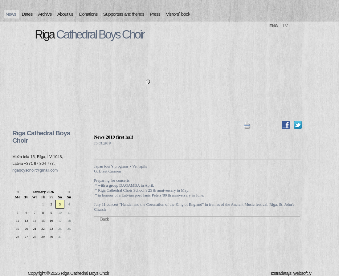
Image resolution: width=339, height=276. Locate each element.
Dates (27, 14)
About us (65, 14)
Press (155, 14)
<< (17, 192)
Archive (45, 14)
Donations (88, 14)
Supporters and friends (123, 14)
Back (104, 219)
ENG (273, 25)
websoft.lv (302, 273)
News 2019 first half (113, 137)
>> (68, 192)
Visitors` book (178, 14)
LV (285, 25)
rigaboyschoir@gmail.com (35, 170)
